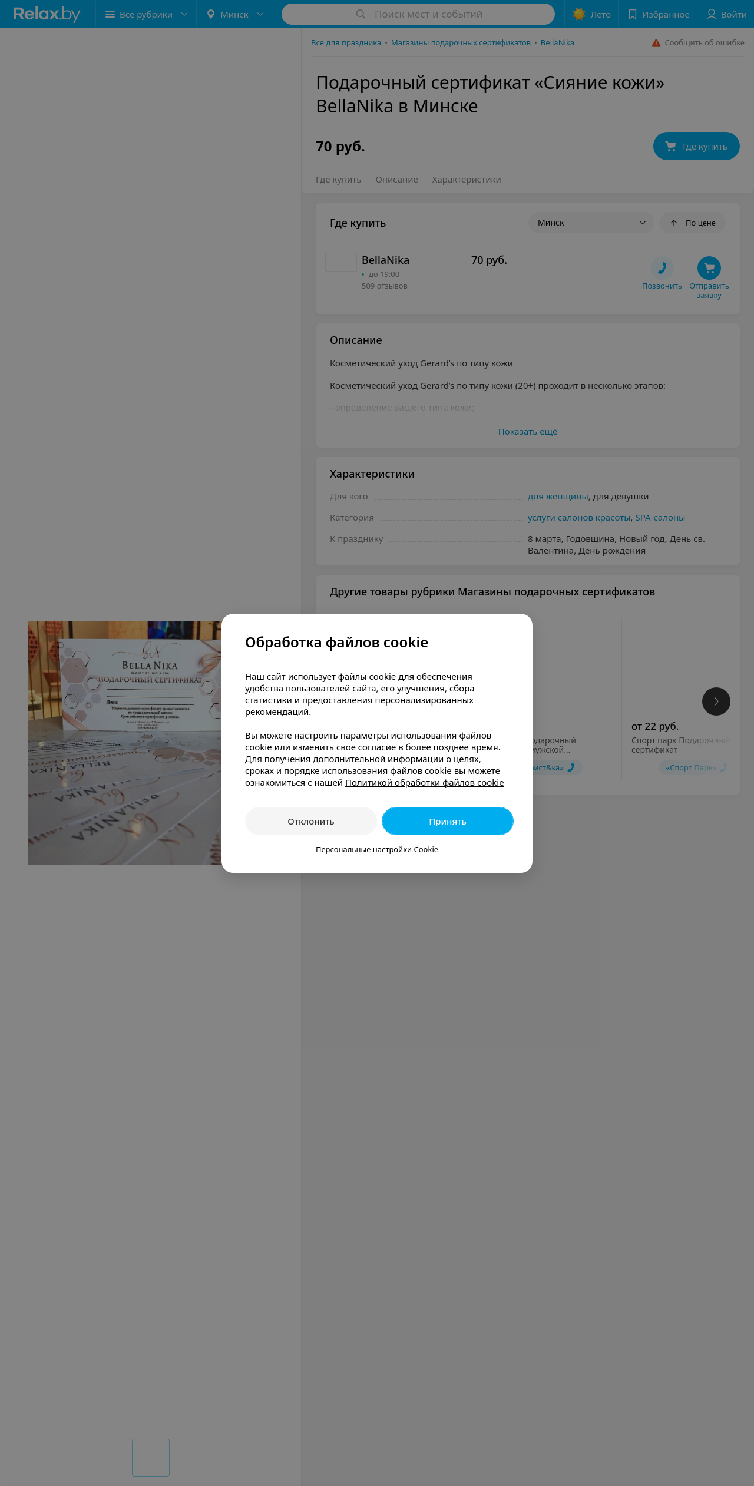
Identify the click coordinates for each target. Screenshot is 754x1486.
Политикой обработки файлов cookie (424, 782)
